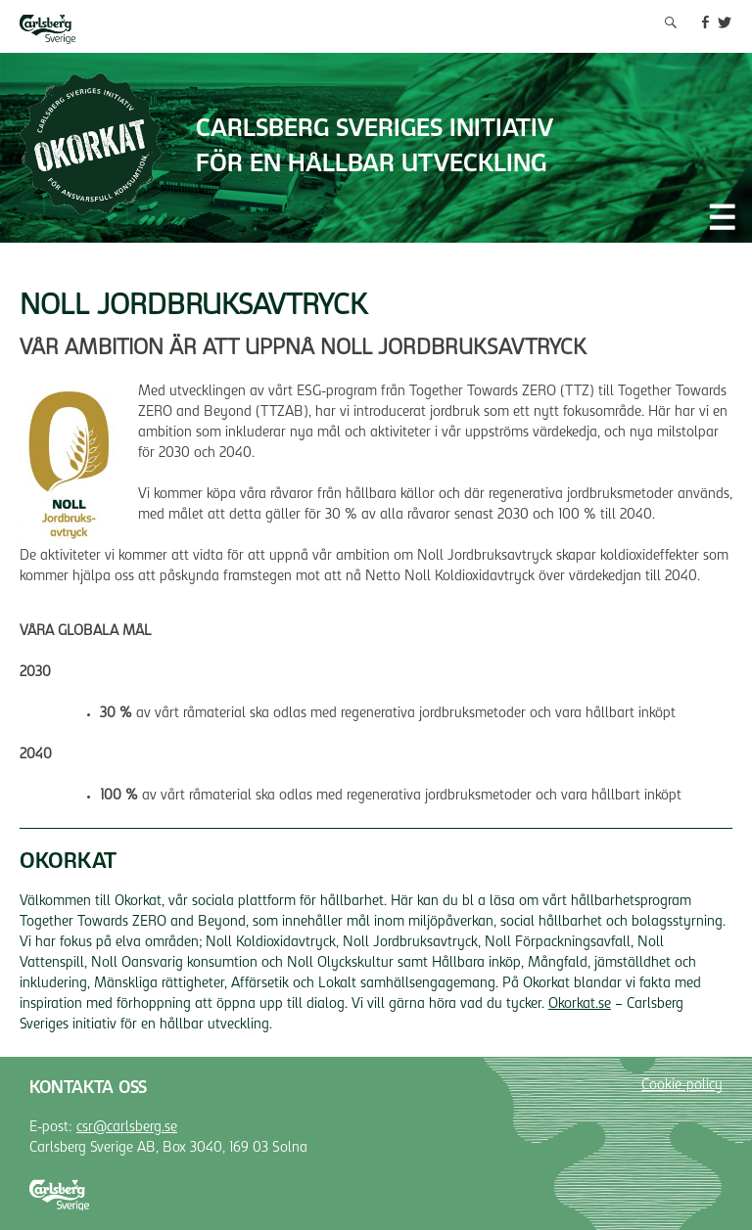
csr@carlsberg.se (126, 1128)
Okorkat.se (579, 1005)
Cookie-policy (682, 1086)
